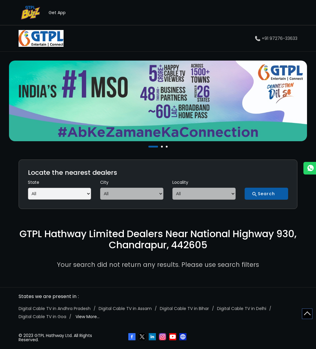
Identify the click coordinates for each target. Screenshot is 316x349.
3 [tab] (167, 146)
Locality (180, 182)
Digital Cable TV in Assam (125, 308)
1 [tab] (149, 146)
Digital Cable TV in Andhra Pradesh (55, 308)
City (104, 182)
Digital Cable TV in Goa (42, 316)
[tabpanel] (158, 101)
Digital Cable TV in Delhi (241, 308)
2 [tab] (162, 146)
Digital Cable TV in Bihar (184, 308)
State (33, 182)
